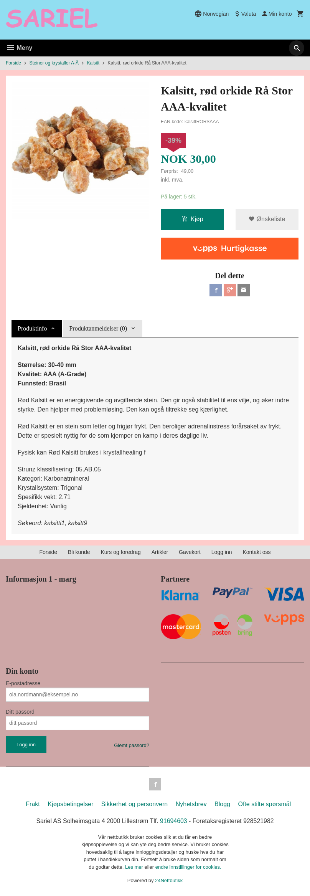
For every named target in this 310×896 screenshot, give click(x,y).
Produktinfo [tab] (32, 328)
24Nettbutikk (169, 881)
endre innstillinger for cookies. (188, 867)
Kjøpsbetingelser (70, 804)
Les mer (135, 867)
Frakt (33, 804)
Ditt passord (20, 712)
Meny (19, 48)
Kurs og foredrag (120, 552)
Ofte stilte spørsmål (264, 804)
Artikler (160, 552)
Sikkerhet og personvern (134, 804)
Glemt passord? (131, 745)
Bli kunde (79, 552)
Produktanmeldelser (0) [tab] (98, 328)
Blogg (222, 804)
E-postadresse (23, 683)
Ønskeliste (267, 219)
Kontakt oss (256, 552)
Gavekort (190, 552)
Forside (13, 63)
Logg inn (221, 552)
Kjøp (192, 219)
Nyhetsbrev (191, 804)
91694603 (173, 821)
